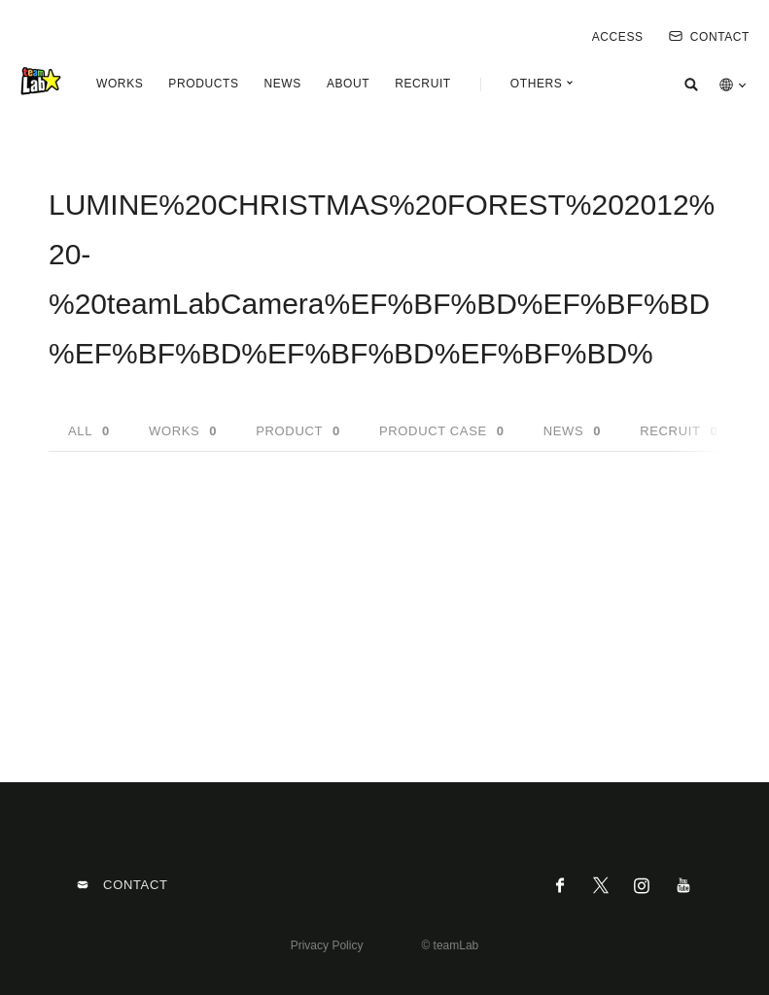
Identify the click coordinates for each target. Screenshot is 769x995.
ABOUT (348, 83)
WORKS (119, 83)
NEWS (281, 83)
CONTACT (709, 37)
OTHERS (536, 83)
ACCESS (618, 37)
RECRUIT (423, 83)
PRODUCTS (203, 83)
